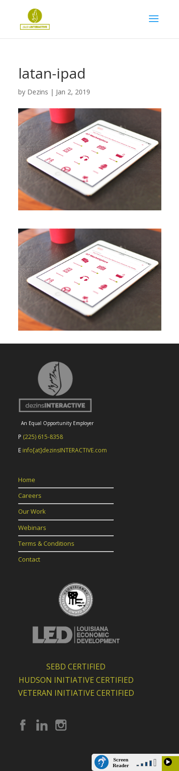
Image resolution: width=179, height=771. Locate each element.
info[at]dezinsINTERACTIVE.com (64, 450)
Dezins (37, 91)
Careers (30, 495)
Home (26, 479)
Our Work (32, 511)
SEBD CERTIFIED (75, 666)
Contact (29, 559)
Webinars (32, 527)
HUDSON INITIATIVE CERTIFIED (76, 680)
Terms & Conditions (46, 543)
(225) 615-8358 (43, 437)
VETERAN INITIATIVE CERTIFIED (76, 693)
